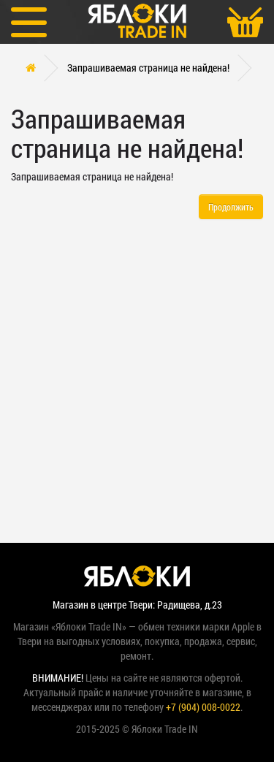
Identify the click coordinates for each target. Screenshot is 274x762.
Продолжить (231, 207)
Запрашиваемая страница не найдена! (148, 68)
